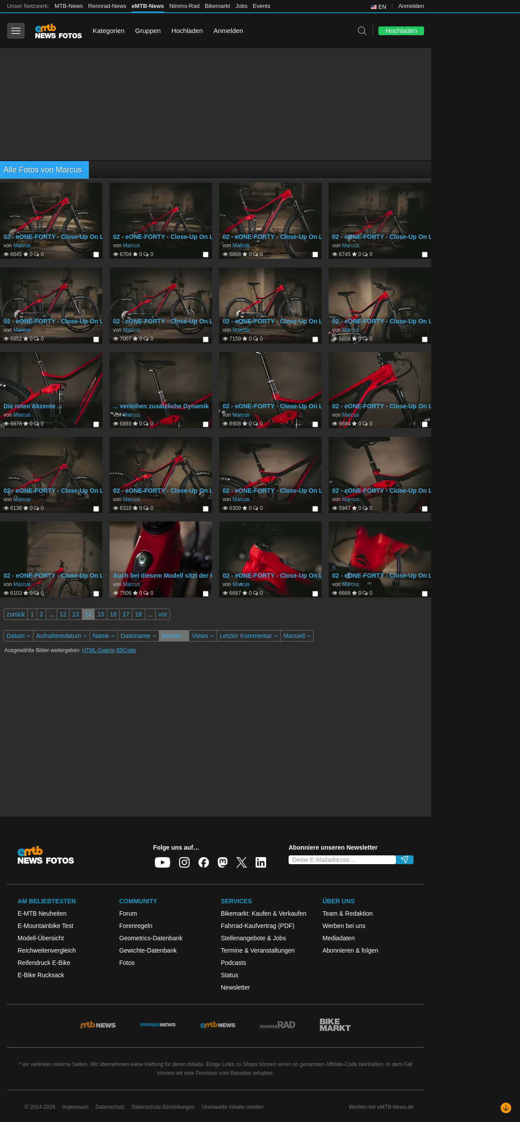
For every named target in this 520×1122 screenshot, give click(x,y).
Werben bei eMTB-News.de (381, 1107)
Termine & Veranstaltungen (258, 950)
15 (100, 614)
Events (262, 6)
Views (203, 635)
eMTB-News (148, 6)
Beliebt (174, 635)
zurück (16, 614)
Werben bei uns (344, 925)
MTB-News (69, 6)
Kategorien (108, 30)
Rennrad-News (107, 6)
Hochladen (187, 30)
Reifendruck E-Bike (44, 962)
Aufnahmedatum (61, 635)
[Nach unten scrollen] (506, 1108)
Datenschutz (110, 1107)
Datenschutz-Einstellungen (163, 1107)
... (51, 614)
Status (229, 975)
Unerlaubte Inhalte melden (232, 1107)
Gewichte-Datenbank (148, 950)
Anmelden (411, 6)
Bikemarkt (217, 6)
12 (63, 614)
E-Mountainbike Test (45, 925)
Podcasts (233, 962)
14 (88, 614)
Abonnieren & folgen (350, 950)
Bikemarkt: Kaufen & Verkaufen (264, 913)
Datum (18, 635)
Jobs (241, 6)
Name (104, 635)
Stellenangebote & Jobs (253, 938)
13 (75, 614)
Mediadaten (338, 938)
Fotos (127, 962)
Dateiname (138, 635)
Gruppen (148, 30)
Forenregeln (136, 925)
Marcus (21, 245)
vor (162, 614)
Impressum (75, 1107)
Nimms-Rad (184, 6)
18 (138, 614)
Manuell (297, 635)
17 (125, 614)
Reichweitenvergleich (47, 950)
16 (113, 614)
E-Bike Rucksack (41, 975)
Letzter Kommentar (249, 635)
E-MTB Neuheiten (42, 913)
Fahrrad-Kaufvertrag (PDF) (257, 925)
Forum (128, 913)
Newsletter (235, 987)
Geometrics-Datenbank (151, 938)
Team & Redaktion (347, 913)
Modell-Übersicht (41, 938)
